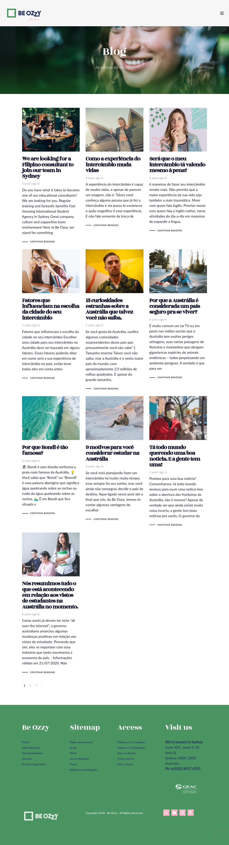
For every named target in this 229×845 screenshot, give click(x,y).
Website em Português (83, 769)
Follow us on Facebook (131, 747)
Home (25, 742)
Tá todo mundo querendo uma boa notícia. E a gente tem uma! (178, 461)
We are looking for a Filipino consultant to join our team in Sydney (51, 175)
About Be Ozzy (31, 747)
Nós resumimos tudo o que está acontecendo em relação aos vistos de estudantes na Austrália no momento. (51, 603)
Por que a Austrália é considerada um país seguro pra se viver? (178, 314)
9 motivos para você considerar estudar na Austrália (114, 458)
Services (27, 758)
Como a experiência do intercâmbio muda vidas (114, 167)
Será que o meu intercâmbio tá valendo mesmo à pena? (178, 170)
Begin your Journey (81, 742)
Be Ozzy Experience (34, 764)
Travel (73, 764)
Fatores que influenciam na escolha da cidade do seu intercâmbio (51, 314)
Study (73, 747)
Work (73, 753)
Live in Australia (79, 758)
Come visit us (125, 758)
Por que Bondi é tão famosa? (51, 455)
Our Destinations (32, 753)
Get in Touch (125, 764)
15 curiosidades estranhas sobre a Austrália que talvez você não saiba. (114, 319)
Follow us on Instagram (131, 742)
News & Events (126, 753)
